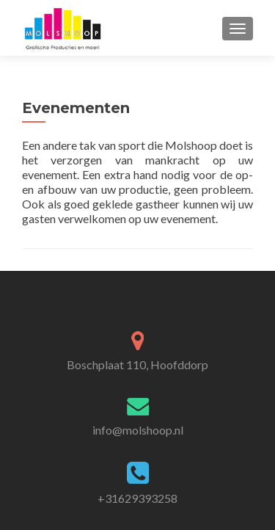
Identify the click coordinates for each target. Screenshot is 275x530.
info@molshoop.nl (137, 430)
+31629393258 (137, 498)
